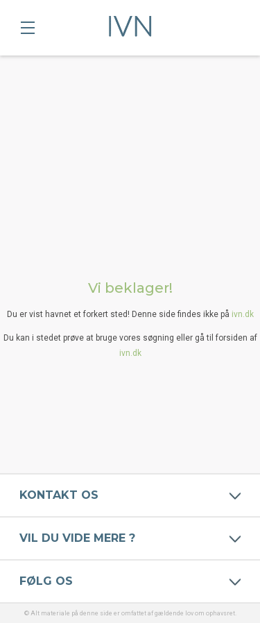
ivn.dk (243, 314)
